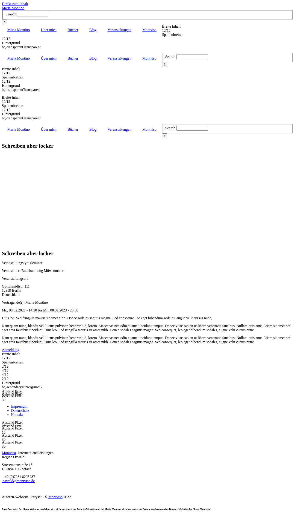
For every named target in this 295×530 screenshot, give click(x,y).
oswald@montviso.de (18, 481)
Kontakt (17, 415)
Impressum (19, 406)
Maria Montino (13, 8)
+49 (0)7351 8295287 (19, 477)
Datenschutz (20, 410)
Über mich (48, 30)
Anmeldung (10, 350)
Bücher (73, 30)
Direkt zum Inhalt (15, 4)
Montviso (149, 30)
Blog (93, 30)
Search (11, 14)
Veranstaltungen (119, 30)
